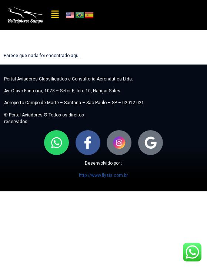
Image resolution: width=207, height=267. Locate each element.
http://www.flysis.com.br (103, 175)
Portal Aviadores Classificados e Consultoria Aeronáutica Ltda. (68, 79)
